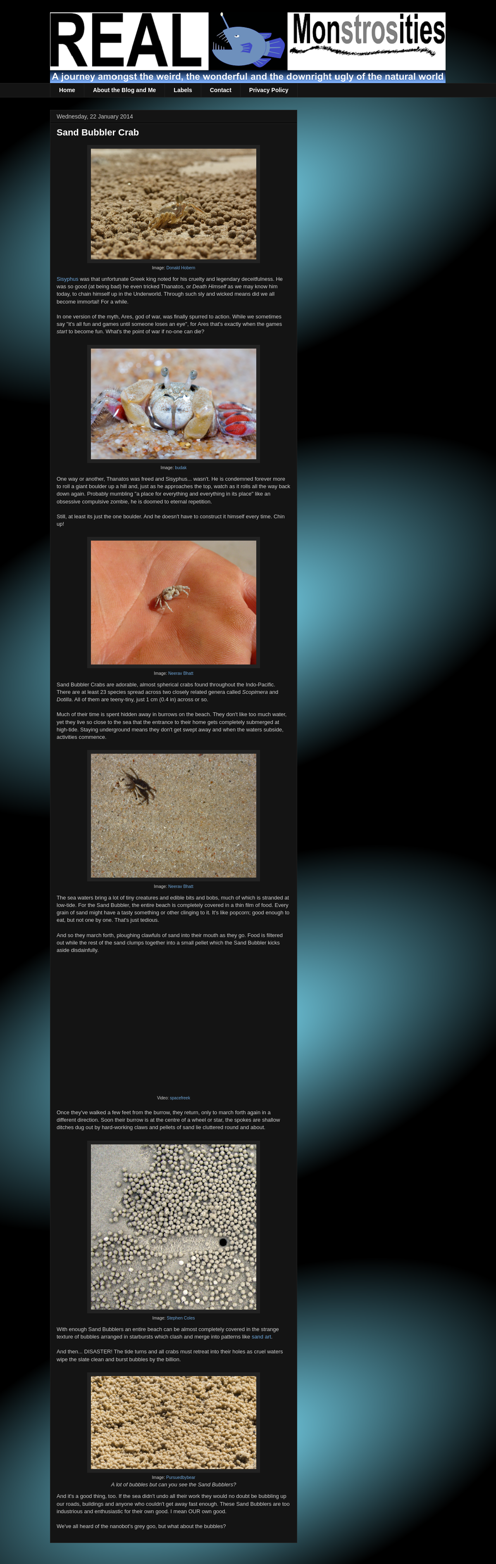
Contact (220, 90)
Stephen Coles (181, 1318)
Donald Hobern (180, 268)
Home (67, 90)
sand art (261, 1337)
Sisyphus (68, 279)
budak (180, 467)
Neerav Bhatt (180, 673)
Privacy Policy (269, 90)
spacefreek (180, 1098)
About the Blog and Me (124, 90)
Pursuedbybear (180, 1477)
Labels (183, 90)
